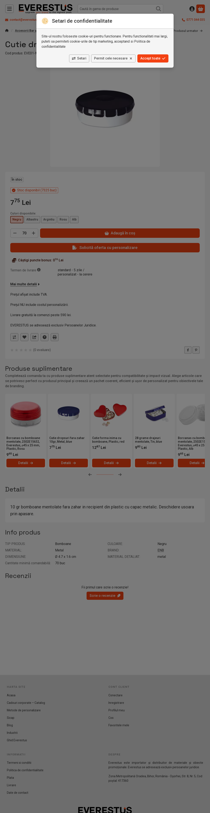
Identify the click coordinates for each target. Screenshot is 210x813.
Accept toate (152, 58)
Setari (79, 58)
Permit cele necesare (113, 58)
